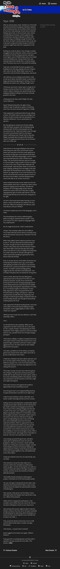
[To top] (30, 557)
